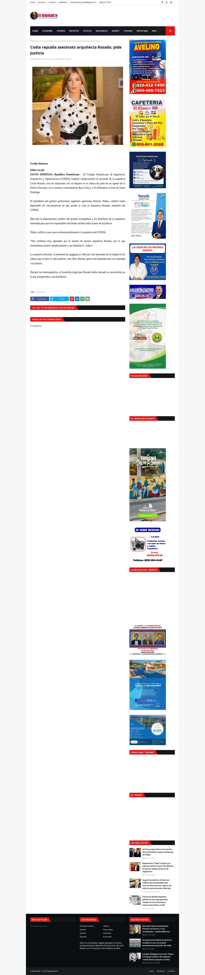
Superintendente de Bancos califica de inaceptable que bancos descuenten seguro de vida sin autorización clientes (156, 884)
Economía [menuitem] (47, 31)
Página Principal (36, 41)
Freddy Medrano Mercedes (43, 59)
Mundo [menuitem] (115, 31)
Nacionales (48, 41)
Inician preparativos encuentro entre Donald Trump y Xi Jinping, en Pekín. (158, 852)
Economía (107, 936)
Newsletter (63, 2)
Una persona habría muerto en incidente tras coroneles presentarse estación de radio (157, 943)
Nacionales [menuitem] (102, 31)
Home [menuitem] (35, 31)
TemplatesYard (52, 971)
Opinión (83, 936)
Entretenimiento (87, 926)
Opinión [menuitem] (61, 31)
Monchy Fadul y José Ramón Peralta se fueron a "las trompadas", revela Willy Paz (156, 929)
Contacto (52, 2)
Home (32, 2)
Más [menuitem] (154, 31)
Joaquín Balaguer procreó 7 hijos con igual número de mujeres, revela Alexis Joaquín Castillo (158, 957)
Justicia (83, 933)
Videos (106, 926)
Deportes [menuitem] (74, 31)
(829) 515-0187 (105, 2)
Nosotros (42, 2)
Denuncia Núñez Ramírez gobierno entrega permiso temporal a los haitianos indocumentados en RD (155, 900)
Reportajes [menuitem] (142, 31)
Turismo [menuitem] (128, 31)
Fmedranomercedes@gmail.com (83, 2)
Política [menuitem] (87, 31)
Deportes (107, 933)
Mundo (83, 929)
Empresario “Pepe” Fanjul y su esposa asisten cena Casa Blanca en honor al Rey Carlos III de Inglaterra (157, 867)
